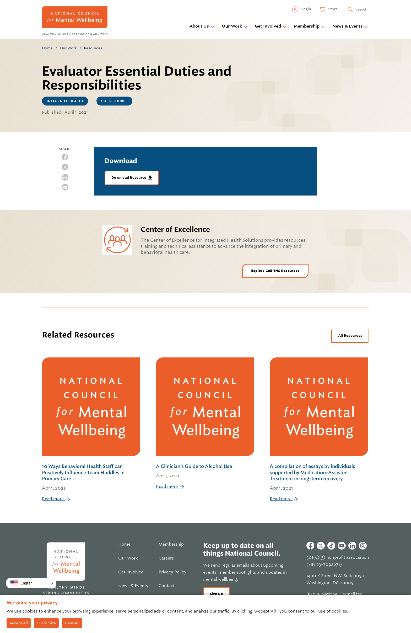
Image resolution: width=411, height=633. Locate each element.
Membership (307, 26)
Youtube (342, 546)
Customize (46, 623)
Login (305, 9)
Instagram (363, 546)
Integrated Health (65, 101)
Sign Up (216, 594)
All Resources (350, 335)
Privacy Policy (172, 572)
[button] (31, 583)
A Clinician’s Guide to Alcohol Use (205, 471)
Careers (166, 558)
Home (47, 48)
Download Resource (129, 177)
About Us (199, 26)
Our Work (232, 26)
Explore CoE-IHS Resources (275, 270)
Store (332, 9)
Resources (93, 48)
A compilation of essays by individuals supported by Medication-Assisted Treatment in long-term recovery (319, 477)
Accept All (18, 623)
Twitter (321, 546)
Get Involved (268, 26)
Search (361, 9)
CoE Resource (114, 101)
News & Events (347, 26)
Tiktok (331, 546)
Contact (167, 585)
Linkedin (352, 546)
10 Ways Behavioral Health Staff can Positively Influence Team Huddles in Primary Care (91, 477)
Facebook (310, 546)
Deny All (72, 623)
